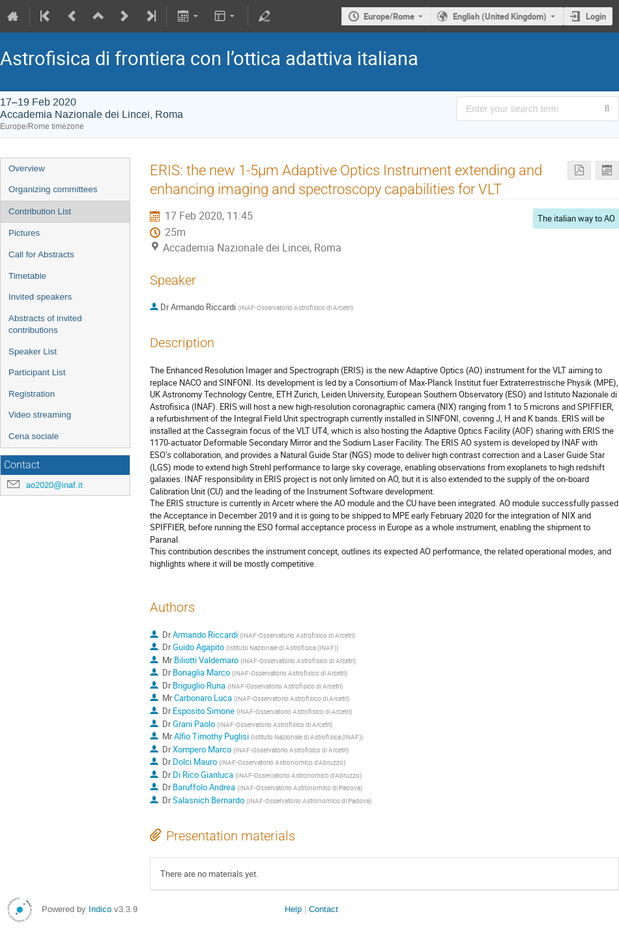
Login (596, 16)
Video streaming (39, 415)
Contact (323, 909)
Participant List (36, 372)
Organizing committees (52, 189)
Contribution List (39, 211)
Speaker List (32, 351)
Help (293, 909)
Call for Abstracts (41, 254)
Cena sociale (33, 436)
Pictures (24, 233)
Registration (31, 394)
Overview (26, 168)
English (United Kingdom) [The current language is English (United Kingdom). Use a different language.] (500, 16)
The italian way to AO (576, 218)
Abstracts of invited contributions (45, 324)
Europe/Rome (389, 16)
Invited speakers (40, 297)
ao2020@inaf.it (54, 485)
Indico (100, 909)
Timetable (27, 276)
